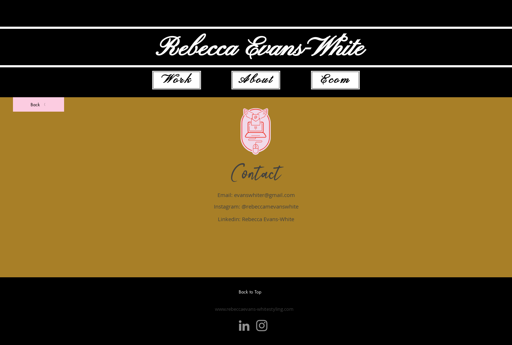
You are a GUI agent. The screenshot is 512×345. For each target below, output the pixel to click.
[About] (255, 80)
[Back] (38, 104)
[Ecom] (335, 80)
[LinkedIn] (244, 325)
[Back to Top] (253, 291)
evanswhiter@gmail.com (264, 194)
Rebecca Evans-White (259, 49)
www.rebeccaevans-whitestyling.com (254, 309)
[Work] (176, 80)
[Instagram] (261, 325)
